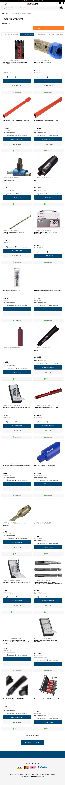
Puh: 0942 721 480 (39, 776)
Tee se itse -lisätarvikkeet (56, 34)
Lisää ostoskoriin (17, 80)
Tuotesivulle (16, 85)
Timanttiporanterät (27, 34)
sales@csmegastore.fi (27, 776)
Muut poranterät (40, 34)
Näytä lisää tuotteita (32, 742)
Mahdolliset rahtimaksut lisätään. (9, 74)
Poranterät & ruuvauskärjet (10, 34)
